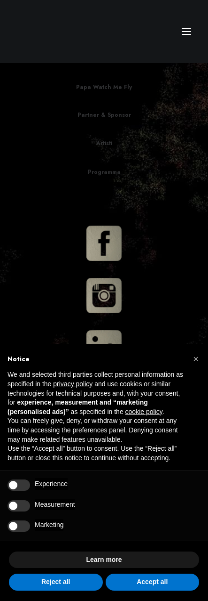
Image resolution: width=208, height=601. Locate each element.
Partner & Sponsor (104, 115)
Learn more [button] (104, 559)
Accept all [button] (152, 581)
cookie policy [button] (143, 411)
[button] (195, 358)
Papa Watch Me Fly (104, 87)
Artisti (104, 143)
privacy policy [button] (72, 384)
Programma (104, 180)
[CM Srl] (52, 31)
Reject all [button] (55, 581)
